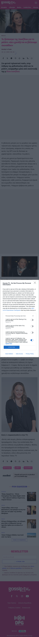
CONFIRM (11, 347)
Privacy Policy (30, 353)
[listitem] (19, 316)
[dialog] (19, 318)
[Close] (35, 283)
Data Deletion (9, 353)
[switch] (32, 320)
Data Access (19, 353)
